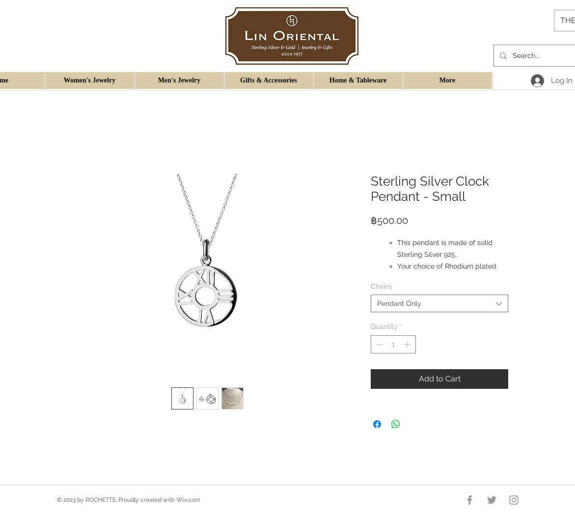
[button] (90, 80)
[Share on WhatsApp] (396, 424)
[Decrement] (378, 344)
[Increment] (408, 344)
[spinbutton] (393, 344)
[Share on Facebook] (377, 424)
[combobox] (439, 303)
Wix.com (188, 499)
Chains (381, 286)
